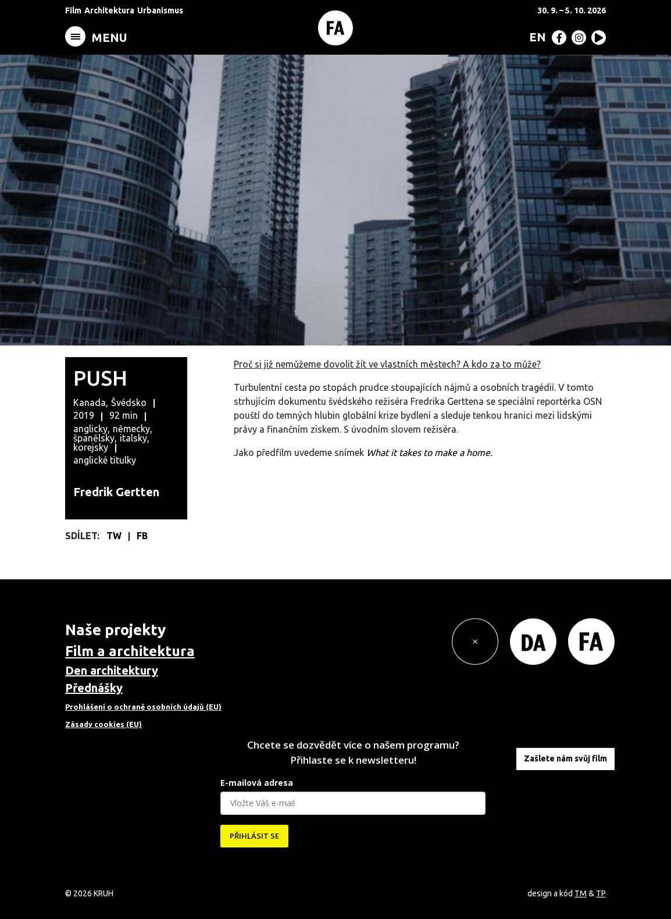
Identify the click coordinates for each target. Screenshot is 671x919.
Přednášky (94, 687)
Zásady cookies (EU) (103, 724)
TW (115, 535)
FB (142, 535)
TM (580, 893)
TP (601, 893)
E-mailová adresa (256, 782)
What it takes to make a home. (430, 452)
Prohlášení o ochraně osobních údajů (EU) (143, 707)
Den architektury (111, 670)
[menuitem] (535, 36)
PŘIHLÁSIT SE (254, 836)
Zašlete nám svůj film (565, 758)
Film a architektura (130, 651)
